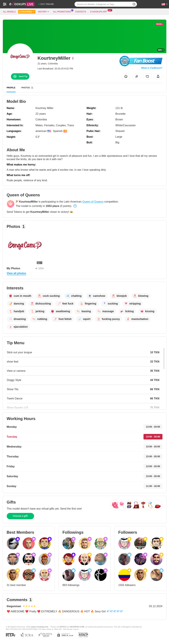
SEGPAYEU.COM (77, 627)
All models (9, 12)
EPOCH (63, 627)
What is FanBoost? (151, 68)
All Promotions (63, 11)
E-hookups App (99, 11)
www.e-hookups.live (39, 627)
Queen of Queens (93, 201)
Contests (80, 12)
